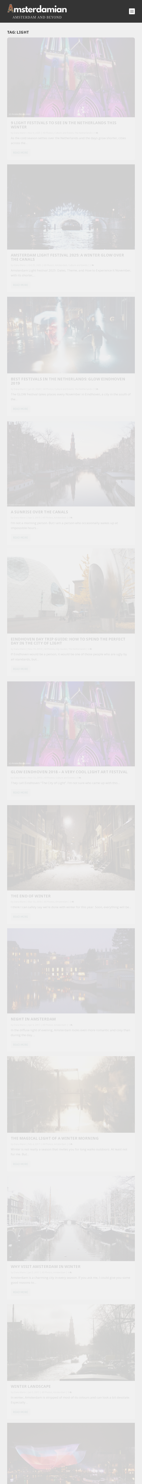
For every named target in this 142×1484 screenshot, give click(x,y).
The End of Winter (31, 386)
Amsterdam (17, 396)
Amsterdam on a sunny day (36, 658)
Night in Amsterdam (99, 387)
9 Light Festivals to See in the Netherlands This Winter (38, 88)
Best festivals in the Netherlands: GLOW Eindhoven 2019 (34, 185)
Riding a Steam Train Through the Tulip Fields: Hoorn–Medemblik (64, 1189)
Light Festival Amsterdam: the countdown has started (104, 586)
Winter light (91, 682)
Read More (20, 126)
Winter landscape (31, 567)
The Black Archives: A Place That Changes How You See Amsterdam (64, 1175)
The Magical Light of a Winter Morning (36, 477)
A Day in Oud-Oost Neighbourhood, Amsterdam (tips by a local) (62, 1145)
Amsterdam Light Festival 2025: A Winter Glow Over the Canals (102, 88)
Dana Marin (20, 98)
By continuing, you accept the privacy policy (73, 942)
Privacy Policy (90, 1435)
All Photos (48, 98)
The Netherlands (31, 101)
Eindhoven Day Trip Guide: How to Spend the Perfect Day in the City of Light (37, 288)
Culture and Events (99, 101)
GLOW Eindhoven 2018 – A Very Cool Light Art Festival (103, 291)
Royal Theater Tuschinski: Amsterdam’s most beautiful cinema (62, 1204)
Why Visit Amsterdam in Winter (103, 487)
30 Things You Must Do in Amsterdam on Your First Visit (58, 1160)
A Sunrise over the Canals (97, 192)
